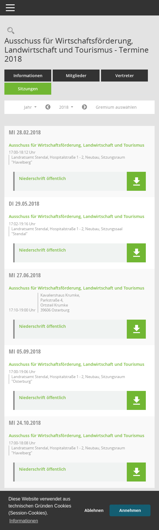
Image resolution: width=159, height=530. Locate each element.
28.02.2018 (25, 132)
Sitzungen (28, 88)
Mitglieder (76, 75)
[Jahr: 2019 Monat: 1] (84, 107)
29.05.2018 (24, 203)
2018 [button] (66, 107)
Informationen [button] (23, 520)
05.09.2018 (25, 351)
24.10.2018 (25, 423)
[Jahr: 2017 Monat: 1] (48, 107)
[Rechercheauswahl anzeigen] (9, 31)
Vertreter (124, 75)
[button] (136, 181)
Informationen (27, 75)
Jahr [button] (30, 107)
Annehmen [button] (130, 510)
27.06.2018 (25, 275)
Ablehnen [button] (94, 510)
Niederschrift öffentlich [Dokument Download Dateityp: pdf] (42, 178)
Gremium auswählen (116, 107)
